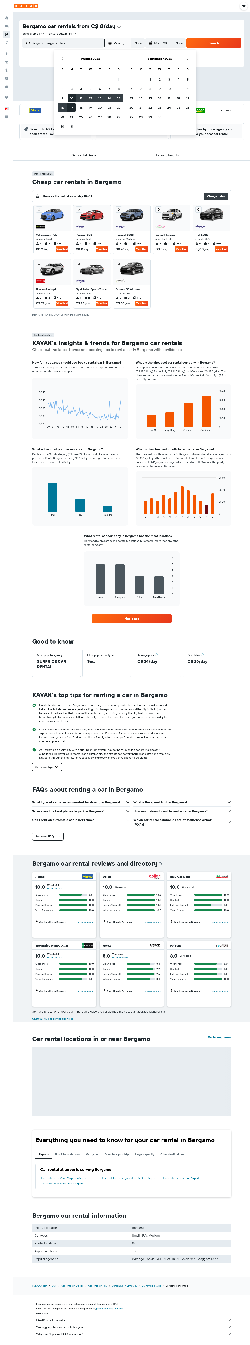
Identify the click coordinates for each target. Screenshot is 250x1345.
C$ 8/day (103, 26)
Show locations (85, 922)
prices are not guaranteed (109, 1308)
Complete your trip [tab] (117, 1154)
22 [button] (118, 108)
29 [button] (118, 117)
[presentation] (119, 26)
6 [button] (100, 89)
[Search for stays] (7, 26)
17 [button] (71, 108)
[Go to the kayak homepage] (26, 6)
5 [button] (90, 89)
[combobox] (33, 34)
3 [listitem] (127, 243)
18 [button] (81, 108)
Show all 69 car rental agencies (52, 1018)
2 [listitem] (38, 243)
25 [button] (81, 117)
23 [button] (62, 117)
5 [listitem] (118, 243)
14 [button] (109, 98)
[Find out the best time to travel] (7, 78)
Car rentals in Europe (72, 1285)
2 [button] (62, 89)
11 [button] (81, 98)
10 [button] (71, 98)
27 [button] (100, 117)
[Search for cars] (7, 34)
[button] (6, 6)
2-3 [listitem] (177, 243)
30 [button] (62, 126)
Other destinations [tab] (172, 1154)
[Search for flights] (7, 18)
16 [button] (62, 108)
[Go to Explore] (7, 62)
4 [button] (81, 89)
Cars (54, 1285)
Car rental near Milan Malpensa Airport (64, 1178)
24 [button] (71, 117)
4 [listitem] (78, 243)
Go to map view (219, 1037)
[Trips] (7, 98)
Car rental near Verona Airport (181, 1178)
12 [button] (90, 98)
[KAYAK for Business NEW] (7, 86)
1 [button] (118, 79)
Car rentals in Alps (151, 1285)
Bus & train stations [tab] (67, 1154)
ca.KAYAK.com (39, 1285)
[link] (132, 618)
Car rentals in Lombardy (124, 1285)
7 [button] (109, 89)
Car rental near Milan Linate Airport (62, 1183)
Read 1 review (54, 888)
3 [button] (72, 89)
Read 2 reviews (120, 957)
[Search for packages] (7, 42)
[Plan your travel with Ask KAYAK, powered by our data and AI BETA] (7, 54)
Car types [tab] (92, 1154)
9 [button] (62, 98)
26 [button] (90, 117)
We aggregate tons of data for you (133, 1327)
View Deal (62, 248)
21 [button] (109, 108)
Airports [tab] (43, 1154)
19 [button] (90, 108)
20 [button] (100, 108)
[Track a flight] (7, 70)
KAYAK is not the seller (133, 1320)
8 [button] (119, 89)
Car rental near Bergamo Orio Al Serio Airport (129, 1178)
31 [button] (71, 126)
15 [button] (118, 98)
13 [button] (99, 98)
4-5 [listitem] (57, 243)
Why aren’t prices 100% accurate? (133, 1334)
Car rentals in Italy (97, 1285)
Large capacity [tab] (144, 1154)
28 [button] (109, 117)
